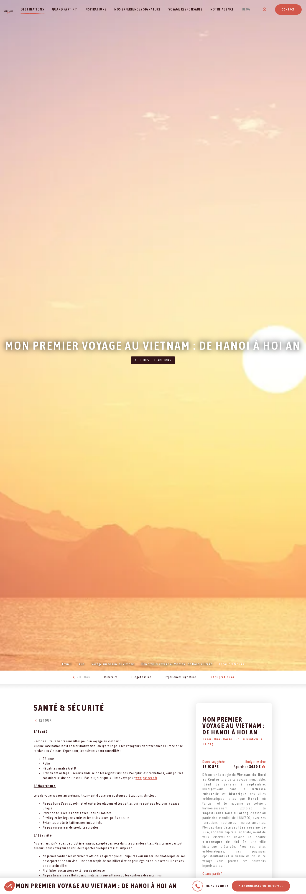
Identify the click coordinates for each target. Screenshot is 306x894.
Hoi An (228, 739)
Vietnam (81, 677)
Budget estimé (141, 677)
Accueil (67, 664)
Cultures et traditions (153, 360)
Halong (207, 744)
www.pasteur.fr (146, 778)
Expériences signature (180, 677)
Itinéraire (110, 677)
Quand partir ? (64, 9)
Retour (42, 720)
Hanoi (207, 739)
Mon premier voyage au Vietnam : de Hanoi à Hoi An (176, 664)
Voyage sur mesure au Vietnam (113, 664)
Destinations (32, 9)
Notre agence (222, 9)
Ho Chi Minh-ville (249, 739)
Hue (217, 739)
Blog (246, 9)
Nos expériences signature (137, 9)
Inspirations (95, 9)
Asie (82, 664)
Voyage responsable (185, 9)
